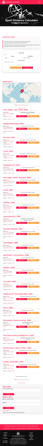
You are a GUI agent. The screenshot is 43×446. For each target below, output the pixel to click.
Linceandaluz (6, 113)
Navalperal (9, 128)
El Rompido (9, 170)
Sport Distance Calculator (11, 2)
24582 (27, 255)
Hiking (7, 192)
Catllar (8, 272)
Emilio (5, 285)
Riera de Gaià (9, 195)
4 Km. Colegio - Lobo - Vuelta (13, 109)
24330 (32, 335)
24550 (13, 267)
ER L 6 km (6, 137)
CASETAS (8, 354)
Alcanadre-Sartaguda (10, 229)
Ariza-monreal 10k (9, 216)
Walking (7, 112)
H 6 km (5, 151)
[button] (21, 91)
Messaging (33, 116)
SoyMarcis (6, 220)
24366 (11, 307)
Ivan (5, 246)
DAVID (5, 206)
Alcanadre (8, 234)
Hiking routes (31, 435)
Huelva (8, 157)
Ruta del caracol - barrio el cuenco (14, 348)
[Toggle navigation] (39, 2)
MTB (7, 231)
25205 (18, 165)
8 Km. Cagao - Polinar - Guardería (14, 177)
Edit (8, 394)
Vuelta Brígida (8, 242)
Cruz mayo (7, 281)
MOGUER (8, 182)
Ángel (5, 127)
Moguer (8, 116)
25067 (11, 190)
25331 (22, 123)
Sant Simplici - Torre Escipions (13, 255)
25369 (26, 109)
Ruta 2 (5, 307)
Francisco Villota (7, 297)
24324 (21, 361)
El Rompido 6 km (9, 165)
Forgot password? (6, 410)
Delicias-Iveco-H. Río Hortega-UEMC (15, 294)
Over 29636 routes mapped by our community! (5, 435)
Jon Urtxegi (6, 232)
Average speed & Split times (21, 428)
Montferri (6, 267)
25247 (13, 137)
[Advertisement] (21, 31)
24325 (29, 348)
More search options (15, 67)
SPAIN (11, 116)
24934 (13, 202)
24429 (30, 294)
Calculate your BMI (30, 428)
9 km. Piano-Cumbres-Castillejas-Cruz (16, 335)
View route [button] (21, 116)
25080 (29, 177)
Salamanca (9, 247)
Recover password (6, 428)
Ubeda (8, 286)
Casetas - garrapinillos (10, 361)
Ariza (8, 221)
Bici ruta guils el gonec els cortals (14, 320)
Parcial (5, 190)
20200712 (6, 202)
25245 (11, 151)
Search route (27, 67)
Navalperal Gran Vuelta (11, 123)
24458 (14, 281)
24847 (20, 229)
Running (7, 126)
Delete (8, 407)
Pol (5, 324)
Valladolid (8, 300)
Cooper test (13, 428)
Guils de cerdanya (10, 325)
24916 (18, 216)
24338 (29, 320)
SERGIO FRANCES (7, 351)
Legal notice (37, 428)
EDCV (5, 271)
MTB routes (31, 439)
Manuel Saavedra (7, 141)
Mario (5, 311)
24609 (16, 242)
